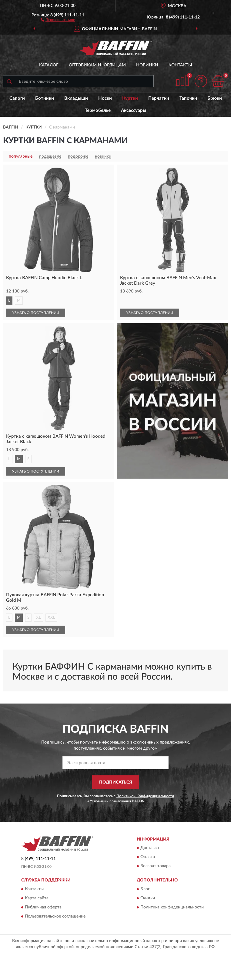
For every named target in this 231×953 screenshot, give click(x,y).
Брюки (214, 98)
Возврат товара (155, 866)
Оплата (147, 857)
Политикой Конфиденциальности (145, 796)
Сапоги (17, 98)
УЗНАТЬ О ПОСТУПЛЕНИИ (35, 313)
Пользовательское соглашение (55, 916)
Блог (145, 889)
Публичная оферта (43, 907)
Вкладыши (76, 98)
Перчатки (158, 98)
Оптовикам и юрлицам (97, 65)
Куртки (130, 98)
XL (38, 618)
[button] (58, 19)
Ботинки (44, 98)
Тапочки (188, 98)
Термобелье (98, 110)
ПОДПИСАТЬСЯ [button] (115, 782)
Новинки (147, 65)
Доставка (149, 848)
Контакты (180, 65)
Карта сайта (37, 898)
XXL (51, 618)
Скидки (147, 898)
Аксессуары (133, 110)
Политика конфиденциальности (172, 907)
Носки (105, 98)
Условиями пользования (110, 801)
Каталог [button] (49, 65)
